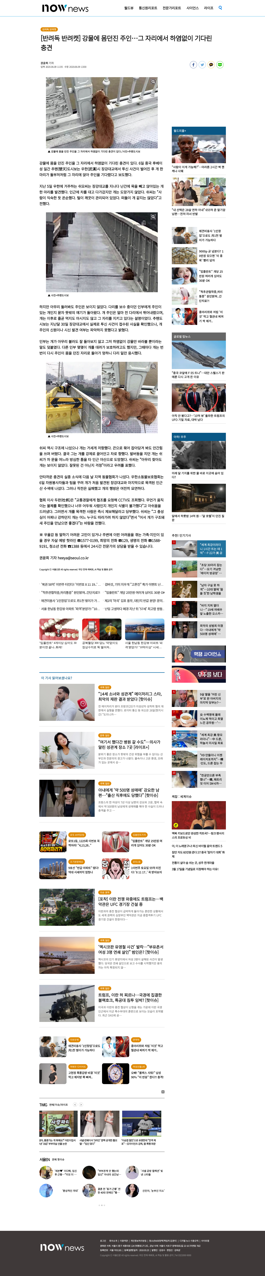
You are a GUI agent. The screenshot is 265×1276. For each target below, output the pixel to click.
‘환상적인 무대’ (70, 1191)
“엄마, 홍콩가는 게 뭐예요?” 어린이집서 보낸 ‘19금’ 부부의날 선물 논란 (57, 1142)
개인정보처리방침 (138, 1240)
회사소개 (113, 1240)
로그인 (103, 1240)
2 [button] (102, 1205)
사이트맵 (205, 1240)
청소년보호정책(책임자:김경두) (163, 1240)
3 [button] (104, 1205)
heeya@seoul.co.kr (73, 557)
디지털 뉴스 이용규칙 (189, 1240)
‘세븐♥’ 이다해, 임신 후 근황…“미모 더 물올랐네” (66, 1174)
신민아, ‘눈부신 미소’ (153, 1191)
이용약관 (124, 1240)
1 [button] (99, 1205)
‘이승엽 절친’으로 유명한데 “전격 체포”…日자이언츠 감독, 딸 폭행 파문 (139, 1142)
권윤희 (44, 63)
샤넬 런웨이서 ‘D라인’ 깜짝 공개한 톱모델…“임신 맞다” (99, 1142)
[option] (57, 1129)
